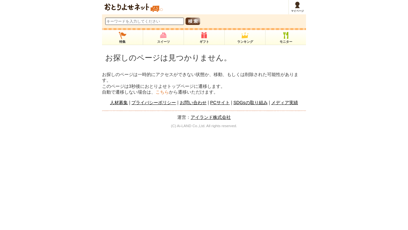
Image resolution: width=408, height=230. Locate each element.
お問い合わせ (193, 102)
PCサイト (219, 102)
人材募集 (119, 102)
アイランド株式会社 (211, 117)
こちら (162, 92)
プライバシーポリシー (153, 102)
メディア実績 (284, 102)
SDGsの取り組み (250, 102)
